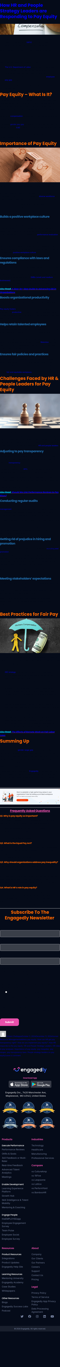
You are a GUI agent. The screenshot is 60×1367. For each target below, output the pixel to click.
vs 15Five (36, 1175)
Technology (38, 1145)
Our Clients (37, 1258)
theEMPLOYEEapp (11, 1219)
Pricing (35, 1279)
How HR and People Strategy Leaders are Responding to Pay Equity (28, 11)
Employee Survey (11, 1239)
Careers (36, 1267)
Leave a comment (13, 1055)
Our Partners (38, 1262)
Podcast (6, 1310)
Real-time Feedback (12, 1165)
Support (36, 1271)
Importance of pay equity (25, 1049)
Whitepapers (8, 1291)
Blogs (5, 1302)
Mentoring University (12, 1278)
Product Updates (10, 1262)
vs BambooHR (39, 1192)
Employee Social (10, 1234)
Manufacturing (39, 1154)
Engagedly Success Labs (15, 1306)
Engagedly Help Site (12, 1266)
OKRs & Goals (9, 1153)
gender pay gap (17, 124)
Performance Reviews (13, 1149)
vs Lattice (37, 1184)
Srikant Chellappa (14, 1036)
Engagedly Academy (12, 1282)
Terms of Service (40, 1297)
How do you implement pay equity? (33, 1042)
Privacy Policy (39, 1293)
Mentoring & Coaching (13, 1207)
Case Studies (9, 1286)
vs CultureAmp (39, 1171)
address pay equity (28, 1039)
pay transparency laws (17, 1052)
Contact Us (37, 1275)
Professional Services (43, 1158)
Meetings (6, 1177)
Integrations (8, 1258)
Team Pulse (8, 1230)
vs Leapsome (38, 1180)
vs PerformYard (40, 1188)
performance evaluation (47, 234)
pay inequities (43, 1049)
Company (37, 1254)
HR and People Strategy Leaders (38, 1046)
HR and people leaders (48, 445)
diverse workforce (46, 196)
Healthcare (37, 1149)
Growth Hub (8, 1195)
